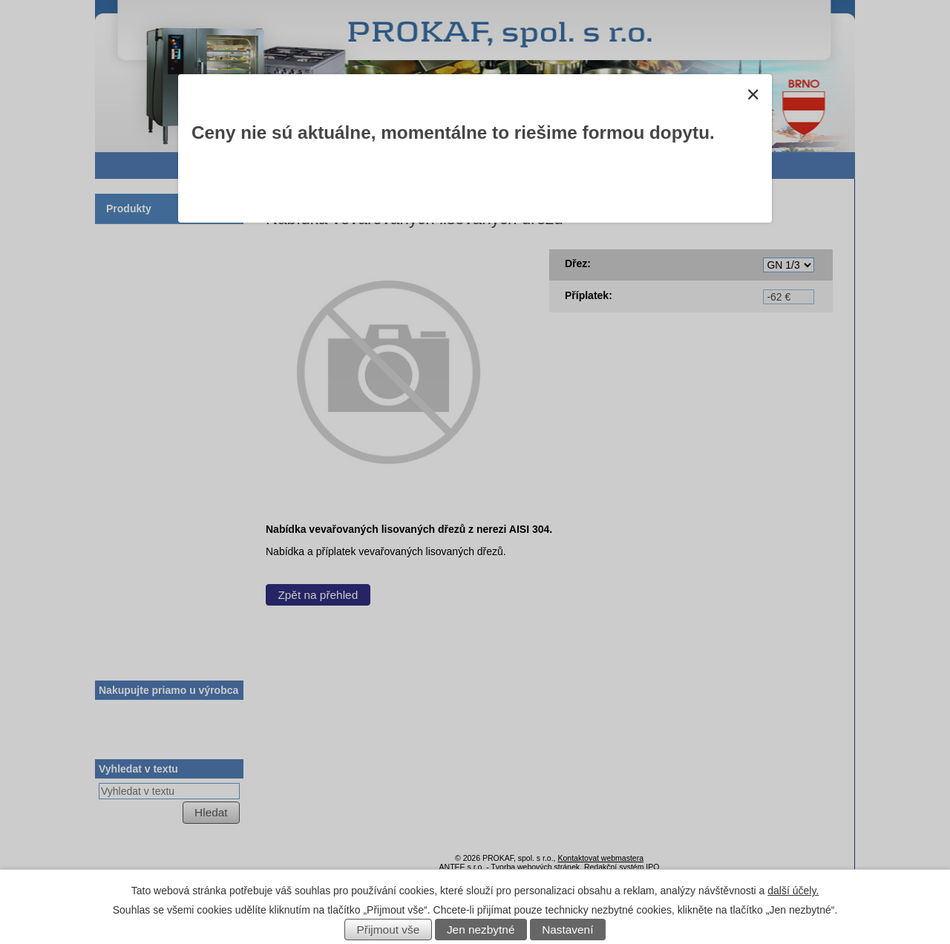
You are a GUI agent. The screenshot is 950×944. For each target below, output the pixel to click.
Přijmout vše (388, 929)
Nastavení (567, 929)
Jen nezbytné (481, 929)
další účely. (793, 891)
